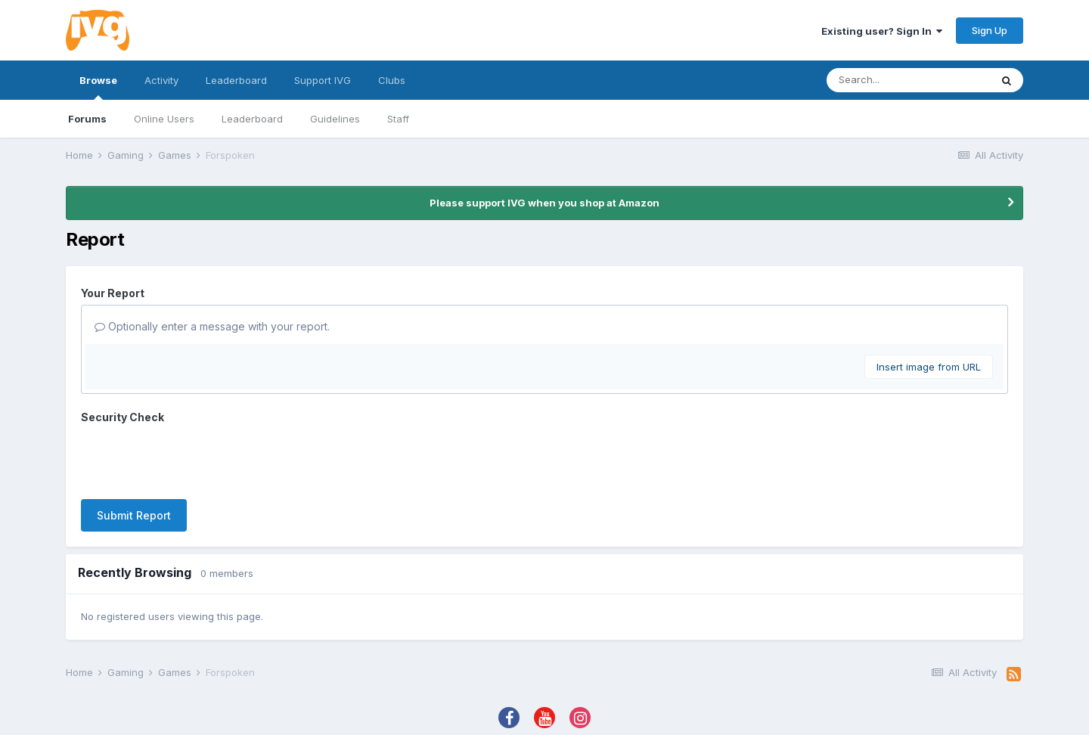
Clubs (391, 80)
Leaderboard (252, 119)
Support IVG (322, 80)
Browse (98, 87)
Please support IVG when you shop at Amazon (544, 203)
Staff (398, 119)
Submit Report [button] (134, 515)
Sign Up (989, 30)
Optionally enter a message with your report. (212, 326)
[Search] (908, 80)
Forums (87, 119)
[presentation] (196, 458)
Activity (161, 80)
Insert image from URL (928, 367)
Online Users (164, 119)
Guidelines (335, 119)
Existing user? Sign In (881, 31)
